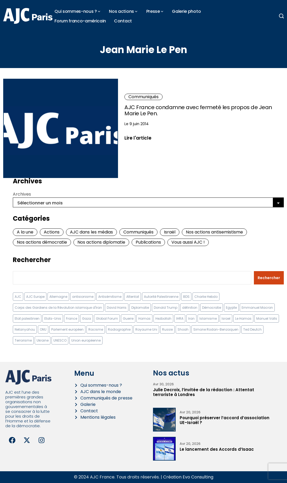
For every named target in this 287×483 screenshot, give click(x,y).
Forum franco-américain (80, 21)
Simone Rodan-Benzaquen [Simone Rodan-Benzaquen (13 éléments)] (215, 329)
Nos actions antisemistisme (214, 232)
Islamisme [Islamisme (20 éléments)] (208, 318)
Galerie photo (186, 11)
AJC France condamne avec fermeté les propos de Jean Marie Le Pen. (198, 110)
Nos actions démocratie (42, 242)
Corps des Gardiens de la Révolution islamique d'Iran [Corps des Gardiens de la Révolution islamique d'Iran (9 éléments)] (58, 307)
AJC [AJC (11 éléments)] (18, 296)
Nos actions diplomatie (101, 242)
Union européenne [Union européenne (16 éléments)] (86, 340)
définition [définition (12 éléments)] (189, 307)
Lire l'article (137, 137)
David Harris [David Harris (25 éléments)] (117, 307)
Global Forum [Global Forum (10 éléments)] (107, 318)
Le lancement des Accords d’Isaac (217, 449)
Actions (52, 232)
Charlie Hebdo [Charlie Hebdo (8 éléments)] (206, 296)
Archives (22, 194)
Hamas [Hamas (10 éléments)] (144, 318)
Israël (169, 232)
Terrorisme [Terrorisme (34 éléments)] (23, 340)
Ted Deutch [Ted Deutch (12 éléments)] (252, 329)
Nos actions (121, 11)
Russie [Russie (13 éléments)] (167, 329)
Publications (148, 242)
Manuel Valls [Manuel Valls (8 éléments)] (266, 318)
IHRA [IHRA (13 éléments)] (179, 318)
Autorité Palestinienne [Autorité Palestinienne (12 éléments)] (161, 296)
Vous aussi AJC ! (188, 242)
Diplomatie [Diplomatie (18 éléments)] (140, 307)
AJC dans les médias (91, 232)
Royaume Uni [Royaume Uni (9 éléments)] (146, 329)
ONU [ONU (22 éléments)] (43, 329)
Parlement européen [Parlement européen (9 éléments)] (67, 329)
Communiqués (143, 97)
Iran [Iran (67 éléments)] (191, 318)
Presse (153, 11)
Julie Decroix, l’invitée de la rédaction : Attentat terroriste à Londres (203, 392)
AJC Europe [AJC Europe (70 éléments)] (35, 296)
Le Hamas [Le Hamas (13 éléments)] (243, 318)
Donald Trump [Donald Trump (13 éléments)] (165, 307)
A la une (25, 232)
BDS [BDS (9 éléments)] (186, 296)
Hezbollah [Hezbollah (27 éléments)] (163, 318)
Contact (123, 21)
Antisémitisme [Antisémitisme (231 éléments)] (109, 296)
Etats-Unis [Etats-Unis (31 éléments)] (52, 318)
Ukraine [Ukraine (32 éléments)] (43, 340)
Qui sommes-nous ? (75, 11)
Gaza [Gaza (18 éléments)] (86, 318)
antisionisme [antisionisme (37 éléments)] (82, 296)
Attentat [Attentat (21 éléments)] (132, 296)
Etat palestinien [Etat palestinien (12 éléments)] (27, 318)
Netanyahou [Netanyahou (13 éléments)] (25, 329)
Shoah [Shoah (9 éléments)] (183, 329)
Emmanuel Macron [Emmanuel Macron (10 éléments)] (257, 307)
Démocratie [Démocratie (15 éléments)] (211, 307)
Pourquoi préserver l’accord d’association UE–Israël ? (224, 420)
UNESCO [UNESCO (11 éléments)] (59, 340)
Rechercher (32, 260)
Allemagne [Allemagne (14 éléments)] (58, 296)
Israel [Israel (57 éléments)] (226, 318)
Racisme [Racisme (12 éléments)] (95, 329)
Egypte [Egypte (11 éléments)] (231, 307)
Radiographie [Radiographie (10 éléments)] (119, 329)
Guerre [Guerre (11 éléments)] (128, 318)
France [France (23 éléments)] (71, 318)
